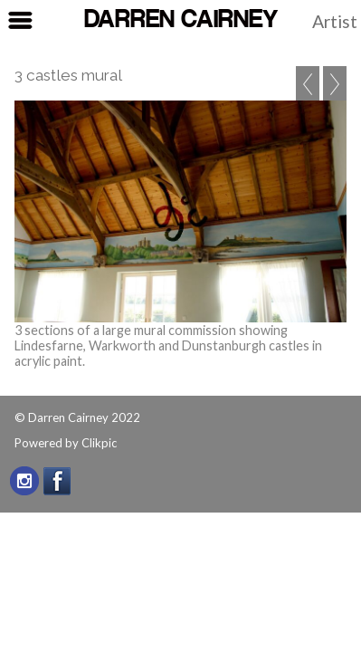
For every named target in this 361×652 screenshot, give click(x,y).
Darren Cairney (181, 20)
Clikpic (99, 443)
